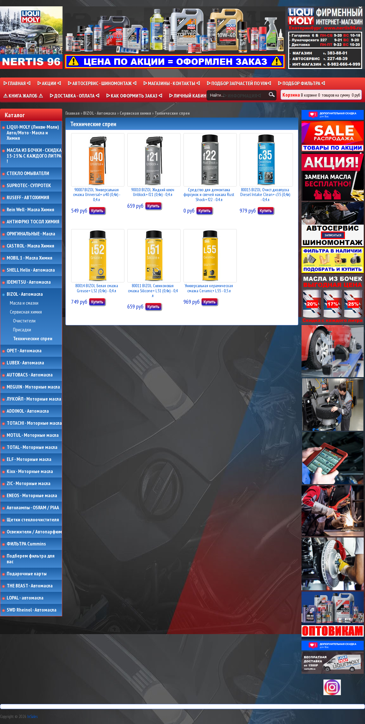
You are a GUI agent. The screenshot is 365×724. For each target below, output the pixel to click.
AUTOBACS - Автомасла (30, 375)
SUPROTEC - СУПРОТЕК (29, 185)
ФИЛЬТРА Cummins (26, 544)
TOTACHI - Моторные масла (34, 423)
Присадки (22, 330)
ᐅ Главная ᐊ (16, 83)
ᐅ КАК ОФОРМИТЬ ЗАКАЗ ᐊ (134, 95)
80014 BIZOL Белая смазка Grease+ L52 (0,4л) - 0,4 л (96, 288)
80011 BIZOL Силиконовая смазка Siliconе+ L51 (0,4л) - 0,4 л (153, 290)
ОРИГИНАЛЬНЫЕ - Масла (31, 234)
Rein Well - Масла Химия (30, 210)
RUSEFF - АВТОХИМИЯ (28, 197)
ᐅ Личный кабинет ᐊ (192, 95)
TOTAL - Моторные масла (32, 447)
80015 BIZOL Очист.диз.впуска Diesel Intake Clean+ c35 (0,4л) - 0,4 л (265, 194)
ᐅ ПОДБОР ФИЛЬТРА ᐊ (301, 83)
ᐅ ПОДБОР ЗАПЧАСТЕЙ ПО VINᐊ (239, 83)
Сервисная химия (26, 312)
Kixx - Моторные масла (30, 471)
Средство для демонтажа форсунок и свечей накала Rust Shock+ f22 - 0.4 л (208, 194)
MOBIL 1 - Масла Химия (29, 258)
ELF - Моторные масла (29, 459)
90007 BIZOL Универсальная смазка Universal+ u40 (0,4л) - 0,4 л (96, 194)
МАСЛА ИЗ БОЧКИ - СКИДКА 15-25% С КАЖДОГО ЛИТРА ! (34, 155)
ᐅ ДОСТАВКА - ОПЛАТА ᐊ (74, 95)
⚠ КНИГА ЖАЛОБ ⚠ (23, 95)
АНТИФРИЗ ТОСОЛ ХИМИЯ (33, 222)
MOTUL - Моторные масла (33, 435)
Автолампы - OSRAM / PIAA (33, 508)
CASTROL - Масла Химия (30, 246)
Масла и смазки (24, 303)
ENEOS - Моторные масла (32, 495)
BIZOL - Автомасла (25, 294)
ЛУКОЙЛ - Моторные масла (34, 399)
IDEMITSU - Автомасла (29, 282)
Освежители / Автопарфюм (34, 532)
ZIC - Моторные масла (28, 483)
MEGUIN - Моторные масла (33, 387)
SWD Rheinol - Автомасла (31, 610)
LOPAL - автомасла (25, 598)
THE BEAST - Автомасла (30, 586)
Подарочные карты (27, 574)
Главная (72, 113)
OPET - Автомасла (24, 351)
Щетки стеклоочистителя (33, 520)
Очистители (24, 321)
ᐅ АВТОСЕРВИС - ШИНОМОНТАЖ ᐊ (102, 83)
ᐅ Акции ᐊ (49, 83)
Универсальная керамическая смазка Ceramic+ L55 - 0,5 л (209, 288)
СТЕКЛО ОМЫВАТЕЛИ (28, 173)
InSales (32, 716)
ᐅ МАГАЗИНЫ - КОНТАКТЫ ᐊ (171, 83)
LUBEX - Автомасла (25, 363)
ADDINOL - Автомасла (28, 411)
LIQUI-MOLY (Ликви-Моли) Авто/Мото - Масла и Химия (33, 132)
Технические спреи (32, 339)
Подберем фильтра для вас (31, 558)
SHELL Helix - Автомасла (31, 270)
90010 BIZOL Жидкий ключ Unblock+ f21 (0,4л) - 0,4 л (152, 192)
